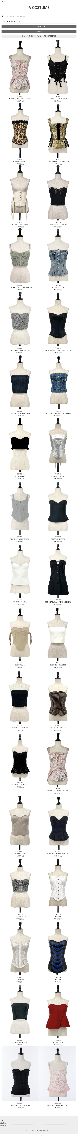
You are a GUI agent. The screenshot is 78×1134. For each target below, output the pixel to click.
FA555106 (20, 914)
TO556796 (58, 977)
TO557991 (58, 411)
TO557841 (20, 537)
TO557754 (20, 725)
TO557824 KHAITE (20, 602)
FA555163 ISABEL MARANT (58, 853)
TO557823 (58, 537)
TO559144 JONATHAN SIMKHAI (20, 287)
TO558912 (58, 788)
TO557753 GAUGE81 (58, 665)
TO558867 (20, 1103)
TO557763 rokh (20, 665)
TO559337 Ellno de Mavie (58, 98)
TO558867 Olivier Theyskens (20, 1105)
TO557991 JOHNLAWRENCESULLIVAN (58, 413)
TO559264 (58, 222)
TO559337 (58, 96)
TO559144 (20, 285)
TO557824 (20, 600)
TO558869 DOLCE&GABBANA (57, 1105)
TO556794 (58, 914)
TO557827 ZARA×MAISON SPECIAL (58, 602)
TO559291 (58, 159)
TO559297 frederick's (20, 161)
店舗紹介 (3, 1123)
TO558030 (58, 348)
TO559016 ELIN (57, 1042)
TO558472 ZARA (58, 287)
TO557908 (58, 474)
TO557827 (58, 600)
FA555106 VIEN (20, 916)
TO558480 (20, 348)
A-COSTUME (39, 7)
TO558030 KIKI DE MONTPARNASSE (57, 350)
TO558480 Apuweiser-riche (20, 350)
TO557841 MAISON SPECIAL (20, 539)
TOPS (10, 16)
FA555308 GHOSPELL (20, 784)
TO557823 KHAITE (58, 539)
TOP (5, 16)
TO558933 (20, 1040)
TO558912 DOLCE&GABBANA (58, 791)
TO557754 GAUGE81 (20, 728)
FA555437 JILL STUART (57, 728)
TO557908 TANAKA (58, 476)
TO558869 (57, 1103)
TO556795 (20, 977)
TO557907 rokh (20, 476)
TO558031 (20, 411)
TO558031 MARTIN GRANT (20, 413)
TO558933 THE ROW (20, 1042)
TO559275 (20, 222)
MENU (3, 3)
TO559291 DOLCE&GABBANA (58, 161)
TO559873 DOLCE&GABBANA (20, 98)
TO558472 (58, 285)
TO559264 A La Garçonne (58, 224)
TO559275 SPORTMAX (20, 224)
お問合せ (3, 1126)
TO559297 (20, 159)
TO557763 (20, 663)
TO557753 (58, 662)
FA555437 (58, 725)
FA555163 (58, 851)
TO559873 (20, 96)
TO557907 (20, 474)
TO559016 (58, 1040)
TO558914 (20, 851)
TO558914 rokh (20, 853)
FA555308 (20, 782)
